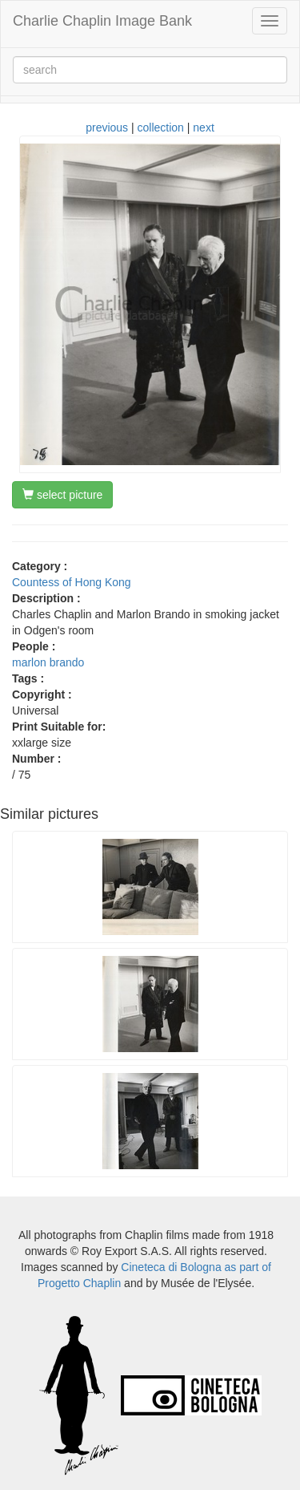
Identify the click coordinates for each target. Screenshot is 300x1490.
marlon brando (48, 662)
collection (161, 127)
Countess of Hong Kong (71, 582)
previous (107, 127)
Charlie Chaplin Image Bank (102, 21)
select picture (62, 494)
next (203, 127)
